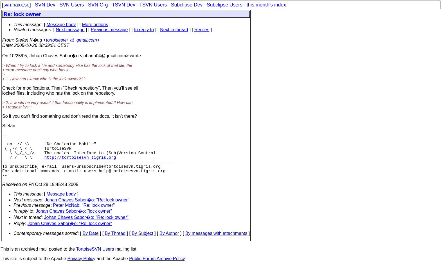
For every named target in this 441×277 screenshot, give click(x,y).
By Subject (142, 244)
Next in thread (174, 29)
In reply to (144, 29)
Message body (61, 24)
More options (95, 24)
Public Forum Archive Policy (156, 269)
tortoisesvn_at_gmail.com (71, 40)
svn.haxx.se (16, 5)
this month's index (266, 5)
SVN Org (98, 5)
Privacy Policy (81, 269)
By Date (90, 244)
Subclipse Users (224, 5)
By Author (169, 244)
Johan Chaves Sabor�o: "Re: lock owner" (87, 211)
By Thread (115, 244)
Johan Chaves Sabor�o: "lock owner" (74, 222)
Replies (201, 29)
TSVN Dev (123, 5)
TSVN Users (153, 5)
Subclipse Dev (186, 5)
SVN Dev (45, 5)
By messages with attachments (216, 244)
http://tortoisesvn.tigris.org (80, 164)
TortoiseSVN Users (95, 260)
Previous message (109, 29)
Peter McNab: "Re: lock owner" (84, 216)
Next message (70, 29)
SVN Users (71, 5)
